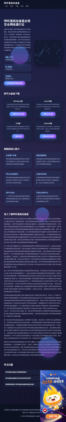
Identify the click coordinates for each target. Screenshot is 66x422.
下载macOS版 (48, 114)
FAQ (22, 6)
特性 (11, 6)
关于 (6, 6)
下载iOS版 (18, 136)
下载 (16, 6)
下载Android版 (48, 136)
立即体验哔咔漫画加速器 (15, 83)
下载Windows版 (18, 114)
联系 (27, 6)
